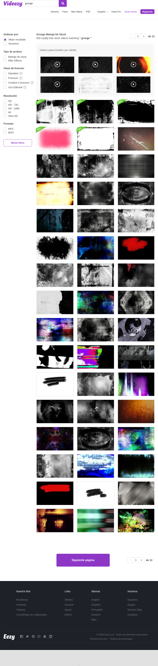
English (95, 599)
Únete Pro (116, 12)
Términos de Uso (98, 638)
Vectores (55, 12)
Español (95, 604)
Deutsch (95, 614)
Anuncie (69, 604)
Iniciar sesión (130, 12)
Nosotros (133, 599)
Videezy (20, 609)
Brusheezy (22, 599)
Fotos (65, 12)
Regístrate (147, 12)
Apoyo (68, 609)
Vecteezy (21, 604)
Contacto (133, 614)
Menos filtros (17, 143)
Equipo (131, 604)
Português (97, 609)
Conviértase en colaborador (31, 614)
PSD (88, 12)
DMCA (68, 614)
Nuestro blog (135, 609)
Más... (94, 619)
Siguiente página (83, 560)
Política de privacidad (121, 638)
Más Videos (76, 12)
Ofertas (69, 599)
